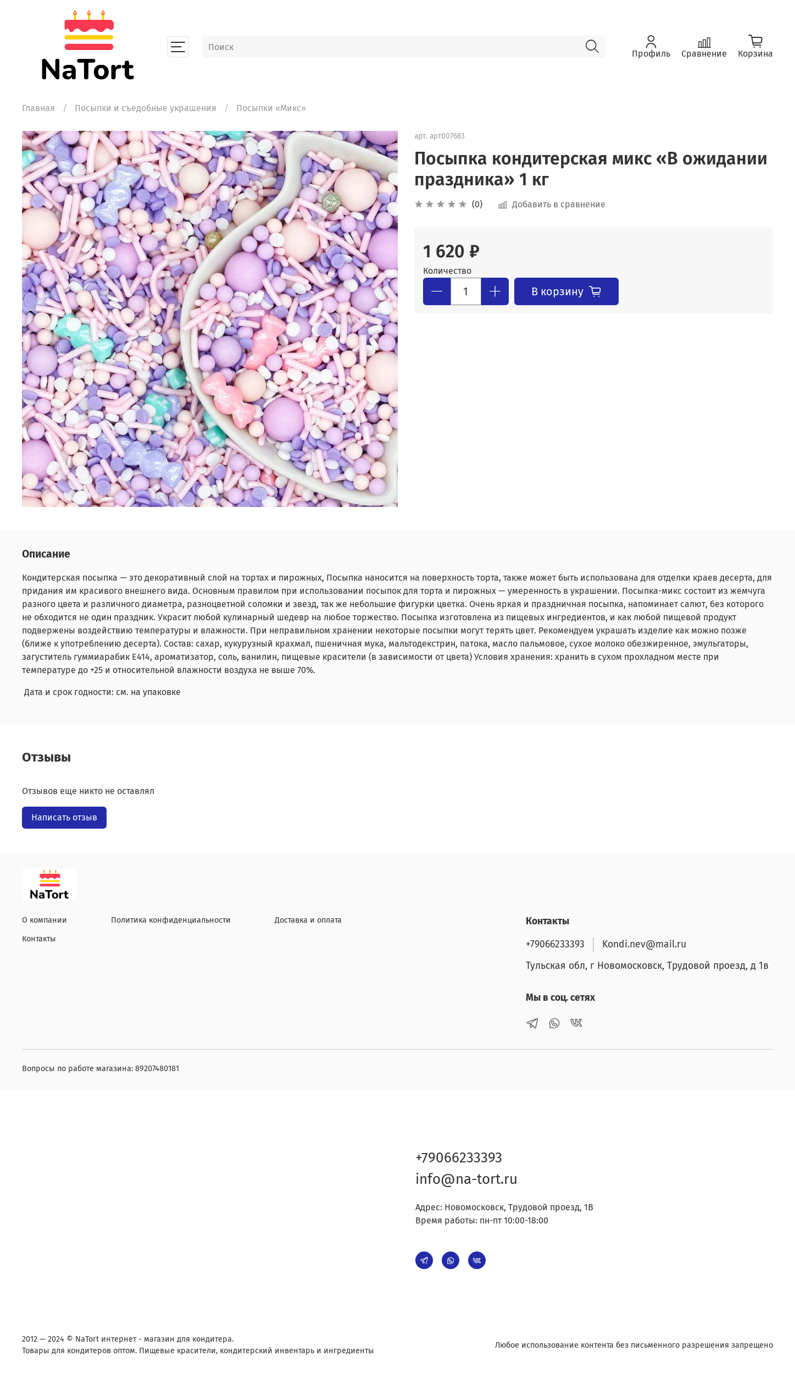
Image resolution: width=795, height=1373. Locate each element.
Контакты (39, 939)
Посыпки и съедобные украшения (145, 108)
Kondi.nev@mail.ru (644, 944)
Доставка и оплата (308, 920)
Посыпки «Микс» (271, 108)
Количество (447, 271)
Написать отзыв (64, 817)
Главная (38, 108)
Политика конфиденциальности (171, 920)
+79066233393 (555, 944)
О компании (44, 920)
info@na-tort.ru (466, 1179)
